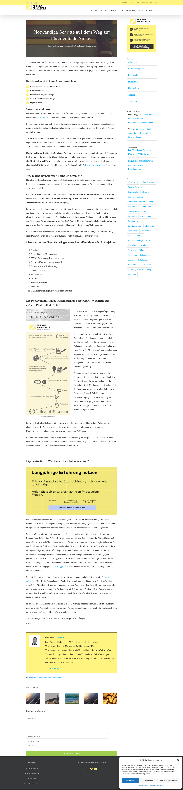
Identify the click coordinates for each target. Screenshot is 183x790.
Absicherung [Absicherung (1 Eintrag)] (133, 182)
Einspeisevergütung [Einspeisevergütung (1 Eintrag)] (135, 197)
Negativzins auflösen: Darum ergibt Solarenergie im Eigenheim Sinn (140, 165)
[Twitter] (91, 769)
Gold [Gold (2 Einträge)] (145, 211)
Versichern (132, 101)
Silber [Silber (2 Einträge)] (141, 250)
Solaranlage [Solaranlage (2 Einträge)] (132, 255)
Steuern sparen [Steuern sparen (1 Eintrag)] (148, 265)
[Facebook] (87, 769)
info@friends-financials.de (149, 2)
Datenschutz (152, 785)
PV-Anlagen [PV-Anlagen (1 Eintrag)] (132, 245)
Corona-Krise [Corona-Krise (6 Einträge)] (133, 192)
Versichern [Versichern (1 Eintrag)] (132, 274)
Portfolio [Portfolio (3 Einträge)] (149, 240)
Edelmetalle (133, 75)
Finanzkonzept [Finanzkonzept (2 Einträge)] (148, 207)
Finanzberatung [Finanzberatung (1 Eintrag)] (134, 207)
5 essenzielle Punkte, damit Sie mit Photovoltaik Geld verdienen (140, 118)
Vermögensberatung (32, 768)
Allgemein (41, 677)
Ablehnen (149, 780)
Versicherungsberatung (32, 773)
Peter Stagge (63, 637)
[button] (178, 760)
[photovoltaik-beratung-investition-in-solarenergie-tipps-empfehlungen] (71, 468)
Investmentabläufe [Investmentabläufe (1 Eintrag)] (135, 226)
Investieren (133, 82)
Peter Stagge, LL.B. (60, 566)
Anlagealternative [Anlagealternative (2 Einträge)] (148, 182)
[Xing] (95, 769)
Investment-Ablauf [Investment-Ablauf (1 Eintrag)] (135, 221)
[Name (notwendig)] (67, 736)
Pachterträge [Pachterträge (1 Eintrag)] (133, 231)
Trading (131, 95)
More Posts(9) (55, 669)
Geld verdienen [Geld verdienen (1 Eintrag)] (134, 211)
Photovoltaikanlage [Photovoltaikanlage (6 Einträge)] (135, 240)
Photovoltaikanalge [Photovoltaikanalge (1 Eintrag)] (135, 236)
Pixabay (31, 624)
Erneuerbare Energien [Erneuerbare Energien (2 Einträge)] (136, 202)
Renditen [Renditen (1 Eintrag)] (144, 245)
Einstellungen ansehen (169, 780)
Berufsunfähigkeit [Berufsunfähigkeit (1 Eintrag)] (135, 187)
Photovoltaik (48, 677)
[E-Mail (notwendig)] (67, 741)
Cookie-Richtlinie (143, 785)
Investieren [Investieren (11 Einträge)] (132, 216)
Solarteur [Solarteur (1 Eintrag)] (131, 260)
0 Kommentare (57, 677)
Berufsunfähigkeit (136, 69)
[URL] (67, 746)
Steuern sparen (32, 778)
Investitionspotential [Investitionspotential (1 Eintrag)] (147, 216)
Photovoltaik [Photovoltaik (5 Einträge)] (146, 231)
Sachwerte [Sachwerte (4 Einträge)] (132, 250)
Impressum (160, 785)
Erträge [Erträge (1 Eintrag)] (151, 202)
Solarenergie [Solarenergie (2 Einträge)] (145, 255)
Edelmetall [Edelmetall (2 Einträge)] (146, 192)
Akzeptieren (130, 780)
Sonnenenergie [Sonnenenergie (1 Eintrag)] (133, 265)
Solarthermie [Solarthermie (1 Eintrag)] (143, 260)
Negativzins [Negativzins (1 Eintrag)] (150, 226)
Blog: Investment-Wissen (31, 783)
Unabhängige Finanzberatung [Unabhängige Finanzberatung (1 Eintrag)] (139, 269)
